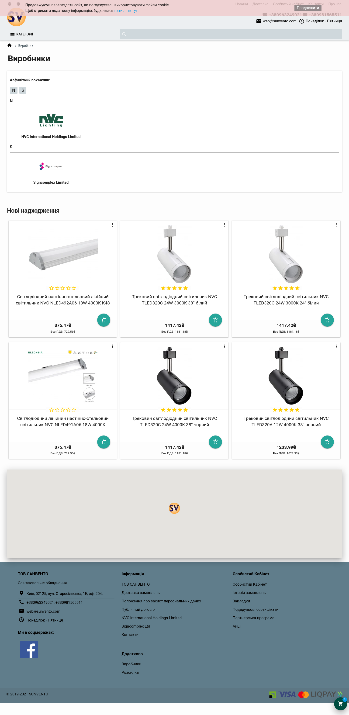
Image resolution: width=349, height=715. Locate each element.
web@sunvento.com (276, 21)
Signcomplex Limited (51, 182)
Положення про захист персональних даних (161, 601)
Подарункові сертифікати (255, 609)
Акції (237, 626)
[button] (174, 508)
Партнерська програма (253, 618)
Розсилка (130, 672)
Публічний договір (138, 609)
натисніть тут (126, 10)
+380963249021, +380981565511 (55, 602)
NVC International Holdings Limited (51, 137)
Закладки (241, 601)
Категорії (24, 34)
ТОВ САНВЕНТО (135, 584)
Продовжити (308, 8)
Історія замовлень (249, 593)
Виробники (131, 664)
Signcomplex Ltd (135, 626)
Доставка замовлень (140, 593)
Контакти (129, 634)
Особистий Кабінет (250, 584)
